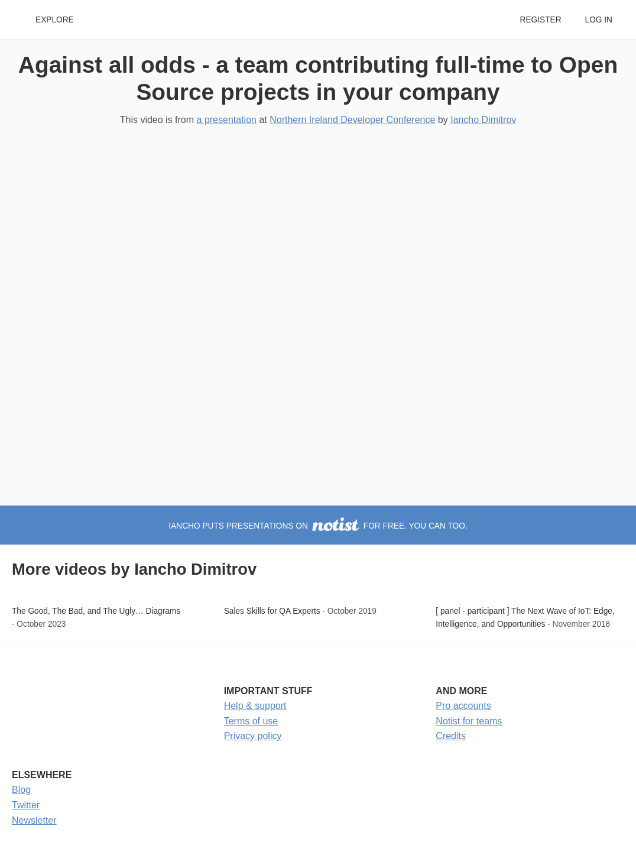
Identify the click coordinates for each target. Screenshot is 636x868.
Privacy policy (253, 736)
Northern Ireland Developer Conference (352, 120)
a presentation (227, 120)
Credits (451, 736)
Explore (54, 19)
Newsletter (34, 820)
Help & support (255, 706)
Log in (598, 19)
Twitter (26, 805)
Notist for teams (469, 721)
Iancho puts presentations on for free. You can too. (317, 526)
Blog (21, 790)
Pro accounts (463, 706)
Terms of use (251, 721)
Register (540, 19)
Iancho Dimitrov (483, 120)
